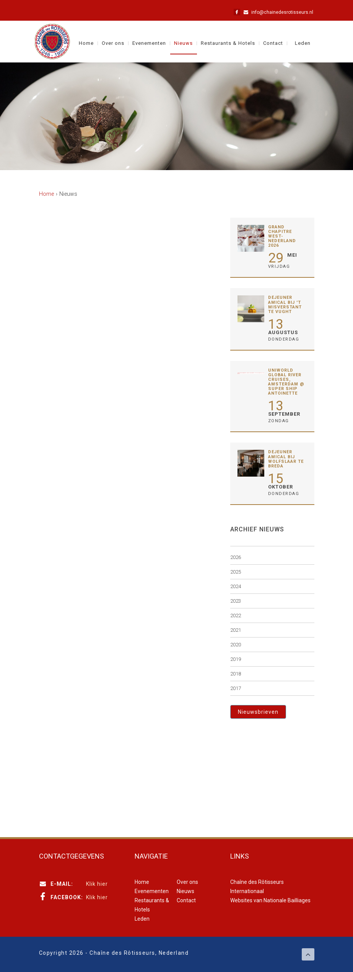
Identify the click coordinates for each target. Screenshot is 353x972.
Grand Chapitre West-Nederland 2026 (282, 236)
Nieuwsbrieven (258, 712)
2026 (235, 557)
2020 (235, 644)
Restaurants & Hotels (228, 43)
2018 (235, 674)
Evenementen (149, 43)
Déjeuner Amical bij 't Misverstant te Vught (285, 304)
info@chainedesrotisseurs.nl (282, 12)
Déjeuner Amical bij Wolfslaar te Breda (286, 458)
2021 (235, 630)
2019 (235, 659)
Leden (303, 43)
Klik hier (97, 884)
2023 (235, 601)
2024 (235, 586)
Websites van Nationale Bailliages (270, 900)
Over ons (113, 43)
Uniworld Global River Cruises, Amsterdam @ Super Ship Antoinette (286, 382)
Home (86, 43)
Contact (273, 43)
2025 (235, 572)
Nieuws (183, 43)
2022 (235, 615)
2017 (235, 688)
